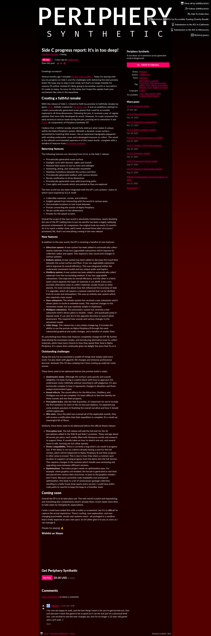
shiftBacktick (73, 60)
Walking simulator (160, 87)
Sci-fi (149, 87)
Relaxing (142, 87)
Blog (169, 633)
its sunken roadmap (75, 143)
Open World (151, 85)
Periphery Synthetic (50, 54)
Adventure (143, 78)
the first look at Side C (82, 76)
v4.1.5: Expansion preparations (142, 122)
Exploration (144, 83)
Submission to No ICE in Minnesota (190, 29)
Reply (49, 624)
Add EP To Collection (148, 65)
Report (72, 633)
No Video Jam (80, 107)
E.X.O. (45, 122)
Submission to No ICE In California (190, 24)
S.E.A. (50, 107)
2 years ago (65, 606)
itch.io (46, 633)
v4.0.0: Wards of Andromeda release (144, 169)
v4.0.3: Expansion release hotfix (142, 161)
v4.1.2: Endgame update (138, 153)
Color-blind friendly (147, 94)
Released (143, 72)
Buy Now (47, 578)
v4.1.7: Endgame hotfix (138, 106)
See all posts (132, 188)
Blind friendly (153, 96)
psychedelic (162, 85)
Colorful (154, 81)
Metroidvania (155, 83)
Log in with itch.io (50, 596)
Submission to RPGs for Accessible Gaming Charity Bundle (178, 19)
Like (46, 60)
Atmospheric (144, 81)
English (142, 91)
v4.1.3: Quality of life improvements (144, 145)
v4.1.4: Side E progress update (141, 129)
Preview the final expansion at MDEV (145, 137)
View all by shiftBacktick (59, 633)
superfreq (55, 606)
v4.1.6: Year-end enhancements (142, 114)
